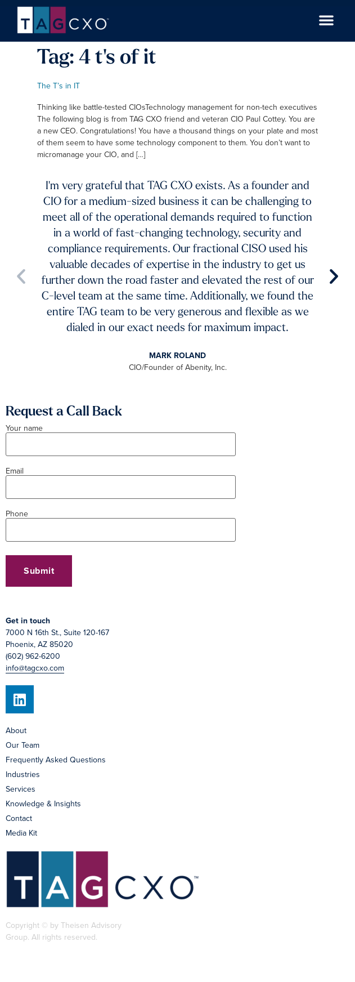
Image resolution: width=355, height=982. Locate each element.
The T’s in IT (58, 86)
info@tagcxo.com (35, 668)
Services (20, 789)
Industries (23, 774)
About (16, 730)
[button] (326, 20)
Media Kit (21, 833)
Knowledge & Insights (43, 804)
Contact (19, 818)
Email (121, 479)
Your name (121, 437)
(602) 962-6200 (33, 656)
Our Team (22, 745)
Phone (121, 522)
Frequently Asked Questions (56, 760)
